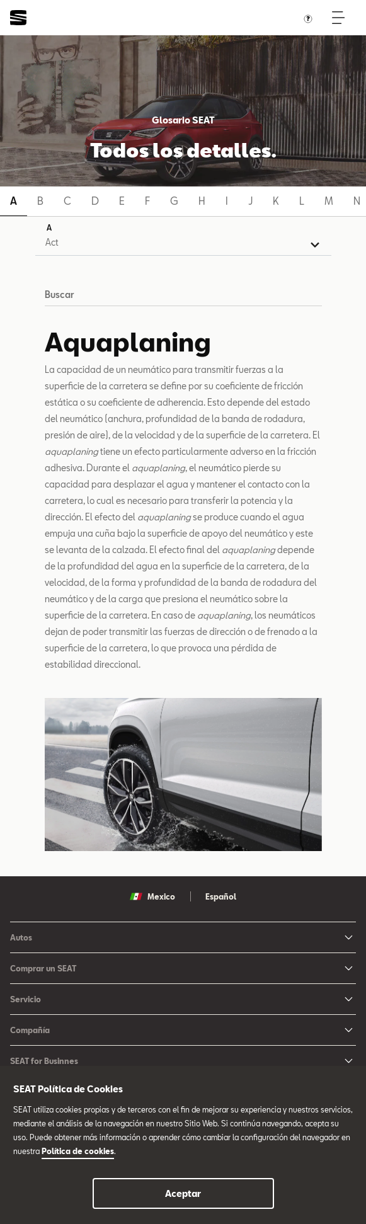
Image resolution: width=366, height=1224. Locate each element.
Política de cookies (78, 1151)
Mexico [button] (152, 896)
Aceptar (183, 1193)
